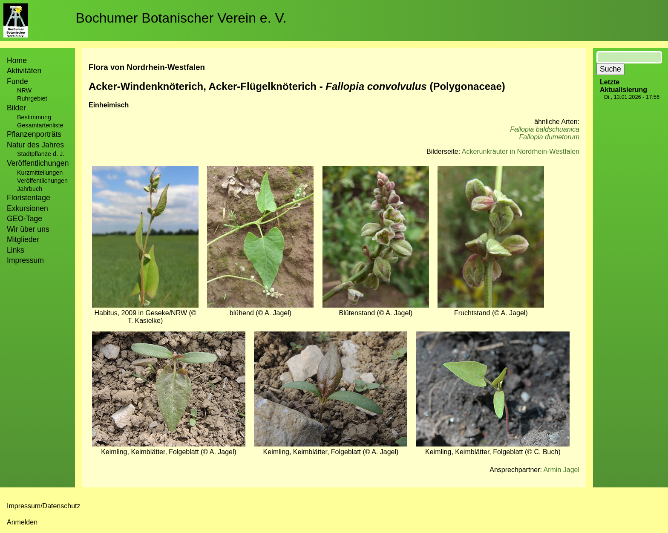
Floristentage (28, 197)
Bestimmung (34, 117)
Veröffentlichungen (42, 180)
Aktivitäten (24, 70)
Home (17, 60)
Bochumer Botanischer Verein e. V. (181, 18)
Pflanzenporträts (34, 134)
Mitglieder (23, 239)
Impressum (25, 260)
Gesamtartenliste (40, 125)
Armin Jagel (561, 469)
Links (15, 250)
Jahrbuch (29, 188)
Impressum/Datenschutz (44, 506)
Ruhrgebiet (32, 98)
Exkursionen (27, 208)
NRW (24, 90)
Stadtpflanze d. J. (40, 153)
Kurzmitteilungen (40, 172)
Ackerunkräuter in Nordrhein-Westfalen (520, 151)
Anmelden (22, 522)
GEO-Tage (24, 218)
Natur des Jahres (35, 145)
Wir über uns (28, 229)
